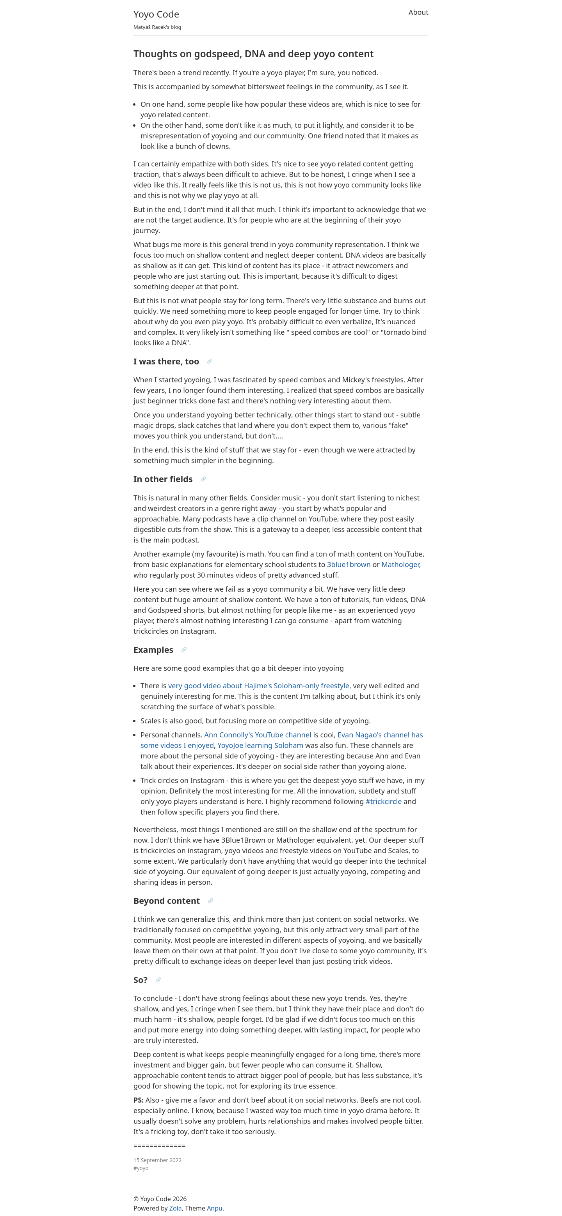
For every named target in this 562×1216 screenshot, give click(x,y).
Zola (175, 1208)
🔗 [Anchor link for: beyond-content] (210, 900)
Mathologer (400, 564)
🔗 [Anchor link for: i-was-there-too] (210, 361)
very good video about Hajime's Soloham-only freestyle (258, 685)
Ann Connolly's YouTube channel (258, 734)
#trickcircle (384, 801)
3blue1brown (349, 564)
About (419, 12)
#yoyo (141, 1168)
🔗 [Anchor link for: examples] (184, 649)
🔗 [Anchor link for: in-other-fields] (203, 478)
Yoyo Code (156, 13)
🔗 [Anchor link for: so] (158, 979)
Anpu (214, 1208)
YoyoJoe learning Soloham (261, 745)
